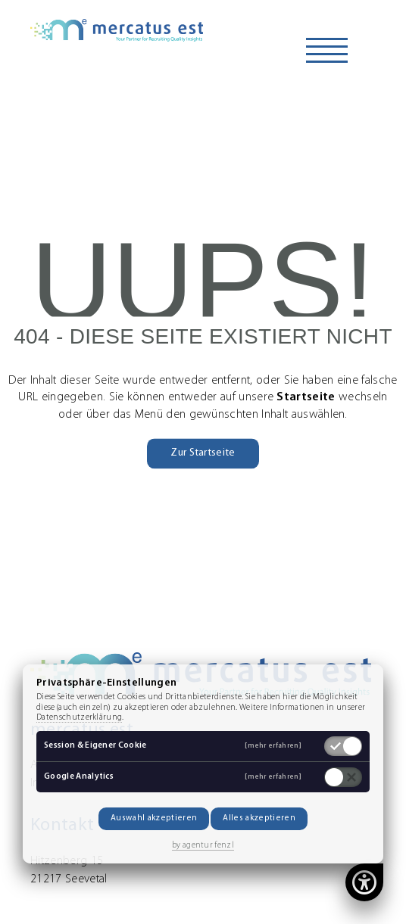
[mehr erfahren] (273, 745)
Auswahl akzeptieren (154, 818)
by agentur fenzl (203, 846)
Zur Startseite (202, 453)
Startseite (305, 398)
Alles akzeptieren (259, 818)
